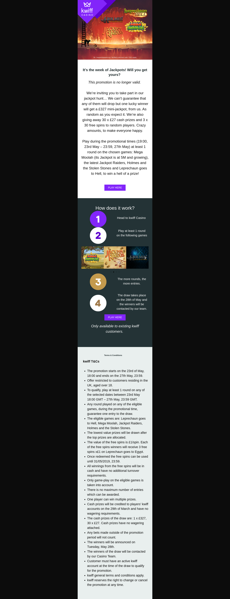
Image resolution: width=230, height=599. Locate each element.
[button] (85, 257)
